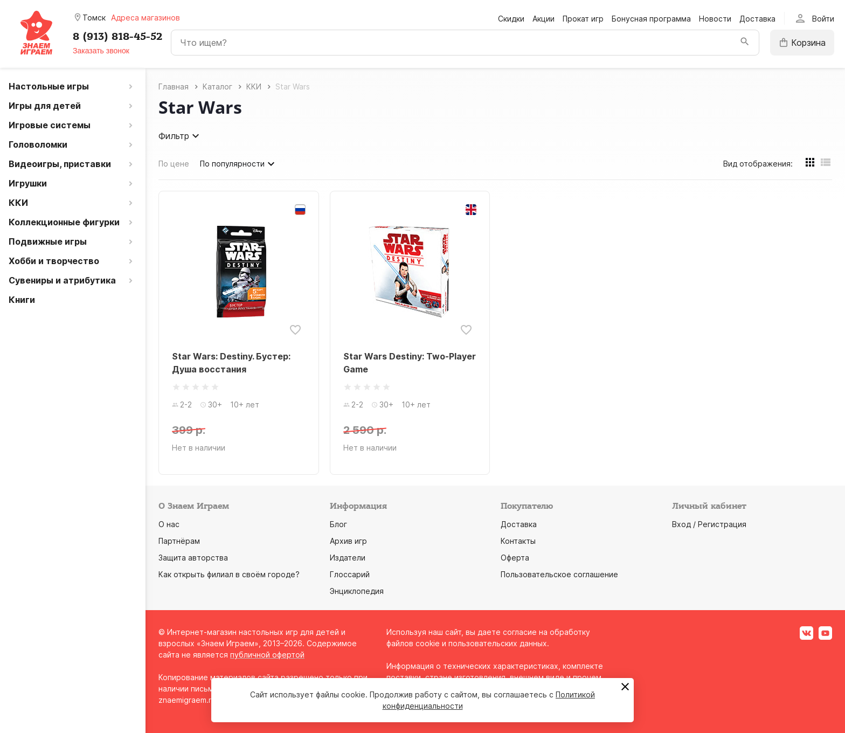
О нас (168, 524)
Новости (715, 18)
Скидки (511, 18)
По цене (173, 163)
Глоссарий (350, 574)
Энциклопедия (357, 591)
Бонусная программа (651, 18)
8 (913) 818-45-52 (117, 37)
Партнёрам (179, 540)
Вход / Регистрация (709, 524)
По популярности (239, 163)
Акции (543, 18)
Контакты (518, 540)
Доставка (757, 18)
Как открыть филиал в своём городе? (229, 574)
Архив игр (348, 540)
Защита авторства (193, 557)
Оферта (515, 557)
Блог (338, 524)
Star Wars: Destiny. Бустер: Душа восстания (231, 363)
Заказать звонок (101, 50)
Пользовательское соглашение (559, 574)
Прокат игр (583, 18)
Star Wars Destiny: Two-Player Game (409, 363)
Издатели (347, 557)
